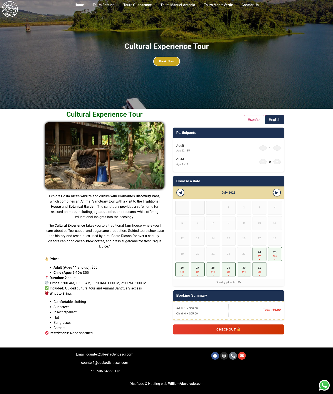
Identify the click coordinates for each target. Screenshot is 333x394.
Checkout (228, 329)
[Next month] (277, 192)
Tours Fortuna (104, 5)
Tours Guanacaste (137, 5)
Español (254, 119)
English (274, 119)
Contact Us (250, 5)
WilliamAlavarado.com (186, 384)
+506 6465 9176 (107, 371)
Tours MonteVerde (218, 5)
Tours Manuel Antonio (178, 5)
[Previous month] (180, 192)
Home (79, 5)
